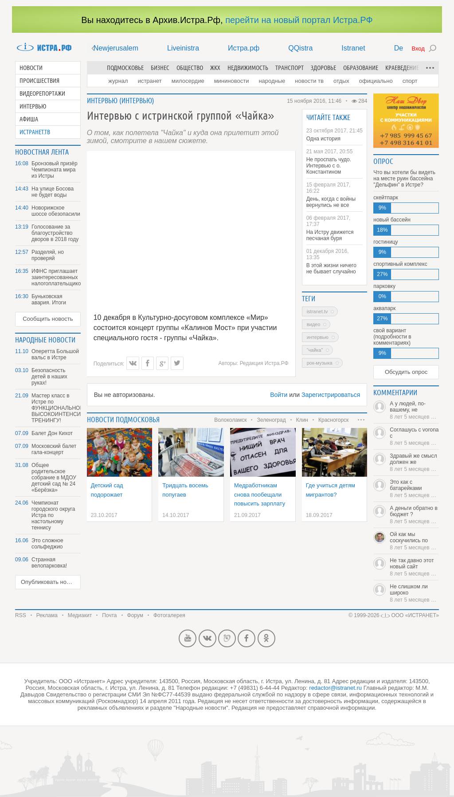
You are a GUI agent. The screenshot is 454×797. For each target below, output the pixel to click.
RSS (20, 615)
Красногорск (333, 420)
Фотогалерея (169, 615)
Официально (376, 81)
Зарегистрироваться (330, 394)
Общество (189, 67)
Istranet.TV (317, 311)
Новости (31, 67)
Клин (302, 420)
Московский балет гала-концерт (53, 449)
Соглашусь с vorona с (414, 436)
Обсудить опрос (406, 372)
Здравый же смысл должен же (414, 462)
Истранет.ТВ (35, 132)
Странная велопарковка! (49, 562)
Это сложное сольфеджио (47, 543)
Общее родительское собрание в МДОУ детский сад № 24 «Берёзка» (53, 477)
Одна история (323, 139)
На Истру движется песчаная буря (330, 235)
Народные (271, 81)
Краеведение (402, 67)
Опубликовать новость (51, 582)
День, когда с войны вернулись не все (331, 202)
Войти (278, 394)
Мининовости (231, 81)
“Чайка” (315, 350)
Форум (135, 615)
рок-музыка (320, 362)
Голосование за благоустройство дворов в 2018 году (54, 233)
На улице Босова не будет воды (52, 192)
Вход (417, 48)
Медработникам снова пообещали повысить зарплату (259, 494)
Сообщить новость (48, 318)
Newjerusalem (116, 48)
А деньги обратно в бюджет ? (414, 515)
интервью (318, 337)
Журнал (118, 81)
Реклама (47, 615)
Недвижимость (247, 67)
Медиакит (80, 615)
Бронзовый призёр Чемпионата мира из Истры (54, 169)
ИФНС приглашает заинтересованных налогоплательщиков (56, 277)
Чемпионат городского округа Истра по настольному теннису (53, 515)
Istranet (353, 48)
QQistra (300, 48)
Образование (360, 67)
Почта (109, 615)
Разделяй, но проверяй (47, 255)
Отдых (341, 81)
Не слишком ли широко (414, 593)
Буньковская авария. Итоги (48, 299)
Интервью (33, 106)
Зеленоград (271, 420)
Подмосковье (125, 67)
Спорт (410, 81)
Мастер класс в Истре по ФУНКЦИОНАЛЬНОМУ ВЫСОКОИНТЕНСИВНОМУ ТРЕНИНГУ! (56, 408)
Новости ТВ (309, 81)
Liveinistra (183, 48)
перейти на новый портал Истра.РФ (298, 20)
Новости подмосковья (123, 420)
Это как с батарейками (414, 488)
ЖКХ (215, 67)
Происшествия (39, 80)
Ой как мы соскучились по (414, 541)
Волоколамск (230, 420)
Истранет (150, 81)
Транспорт (289, 67)
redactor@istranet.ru (335, 687)
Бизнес (160, 67)
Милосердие (188, 81)
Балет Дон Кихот (52, 433)
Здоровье (323, 67)
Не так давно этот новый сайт (414, 567)
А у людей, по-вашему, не (414, 410)
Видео (314, 324)
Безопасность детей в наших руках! (49, 376)
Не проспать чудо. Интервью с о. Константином (328, 165)
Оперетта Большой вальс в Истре (55, 354)
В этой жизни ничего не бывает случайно (331, 268)
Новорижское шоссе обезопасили (55, 211)
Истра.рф (243, 48)
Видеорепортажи (42, 93)
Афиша (29, 119)
